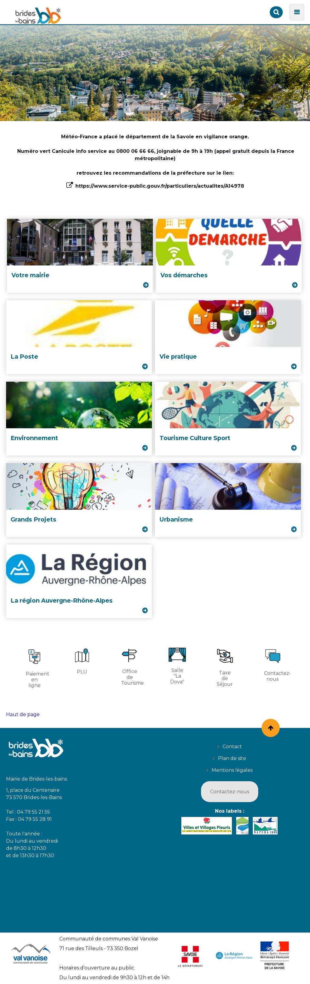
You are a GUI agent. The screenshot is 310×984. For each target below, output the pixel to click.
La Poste (24, 356)
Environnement (34, 438)
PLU (82, 661)
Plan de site (232, 758)
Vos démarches (184, 275)
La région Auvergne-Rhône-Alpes (62, 600)
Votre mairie (30, 275)
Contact (232, 746)
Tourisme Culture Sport (195, 438)
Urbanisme (176, 519)
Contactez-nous (229, 792)
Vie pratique (178, 356)
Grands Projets (33, 519)
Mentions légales (232, 770)
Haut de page (23, 714)
